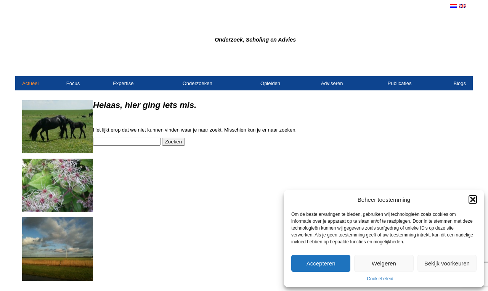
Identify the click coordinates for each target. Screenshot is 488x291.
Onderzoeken (197, 83)
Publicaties (400, 83)
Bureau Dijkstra (177, 27)
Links (460, 66)
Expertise (123, 83)
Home (382, 66)
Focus (73, 83)
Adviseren (332, 83)
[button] (473, 199)
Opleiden (270, 83)
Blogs (459, 83)
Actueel (30, 83)
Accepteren (321, 263)
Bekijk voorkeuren (447, 263)
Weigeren (384, 263)
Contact (401, 66)
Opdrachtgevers (432, 66)
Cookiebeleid (380, 278)
